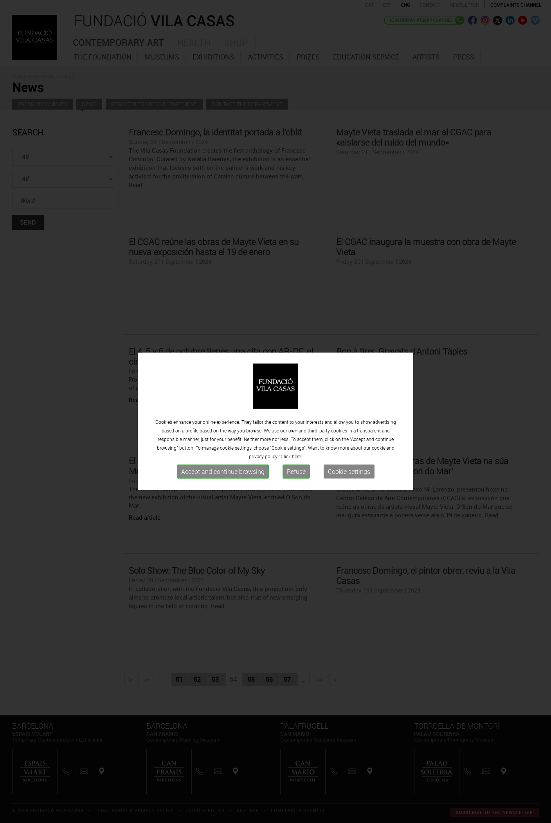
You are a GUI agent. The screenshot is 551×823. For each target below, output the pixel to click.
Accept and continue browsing (223, 478)
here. (297, 463)
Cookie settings (349, 478)
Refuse (296, 478)
